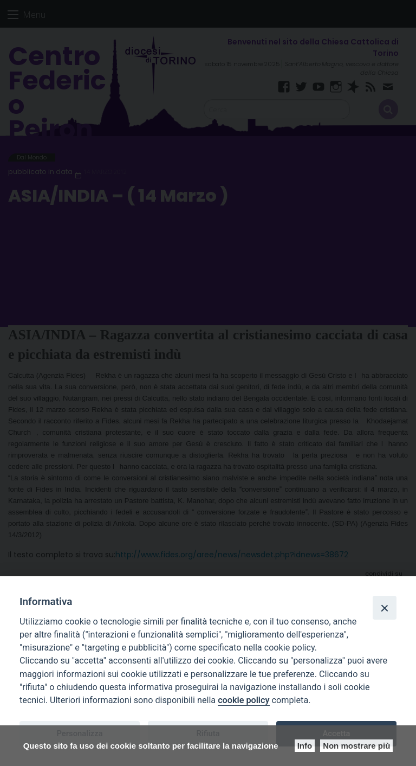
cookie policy (243, 700)
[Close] (384, 608)
